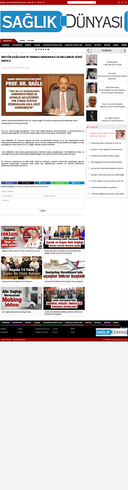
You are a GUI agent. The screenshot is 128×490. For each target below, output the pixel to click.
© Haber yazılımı (115, 339)
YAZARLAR (106, 50)
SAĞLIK (28, 45)
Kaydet (43, 211)
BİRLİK (42, 187)
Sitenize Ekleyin (19, 339)
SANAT (116, 45)
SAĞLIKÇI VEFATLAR (73, 45)
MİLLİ (38, 187)
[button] (88, 50)
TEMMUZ (26, 187)
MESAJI (46, 187)
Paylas (9, 183)
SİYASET (97, 45)
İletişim (31, 41)
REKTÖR (17, 187)
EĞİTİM (107, 45)
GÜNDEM (5, 45)
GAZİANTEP (17, 45)
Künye (22, 41)
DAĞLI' (22, 187)
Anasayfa (7, 41)
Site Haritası (6, 339)
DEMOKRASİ (33, 187)
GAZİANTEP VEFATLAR (52, 45)
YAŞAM (37, 45)
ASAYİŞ (88, 45)
